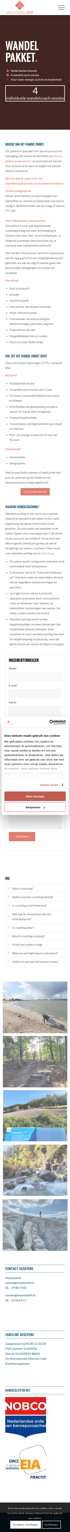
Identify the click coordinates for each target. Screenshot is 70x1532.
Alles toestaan (35, 796)
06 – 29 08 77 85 (15, 1287)
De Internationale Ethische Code (25, 1358)
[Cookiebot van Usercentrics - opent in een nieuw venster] (50, 722)
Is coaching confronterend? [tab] (27, 905)
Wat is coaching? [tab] (20, 888)
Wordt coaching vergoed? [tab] (26, 936)
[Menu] (60, 7)
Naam (13, 668)
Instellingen (51, 1524)
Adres (13, 702)
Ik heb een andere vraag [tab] (24, 944)
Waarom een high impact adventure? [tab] (32, 953)
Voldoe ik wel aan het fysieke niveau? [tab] (33, 961)
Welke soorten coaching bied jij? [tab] (30, 897)
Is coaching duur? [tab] (20, 927)
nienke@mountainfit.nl (19, 1282)
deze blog (47, 553)
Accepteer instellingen (25, 1524)
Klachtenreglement (17, 1363)
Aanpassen (35, 807)
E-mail (13, 685)
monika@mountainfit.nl (20, 1295)
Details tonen (49, 784)
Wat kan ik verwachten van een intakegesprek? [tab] (29, 916)
